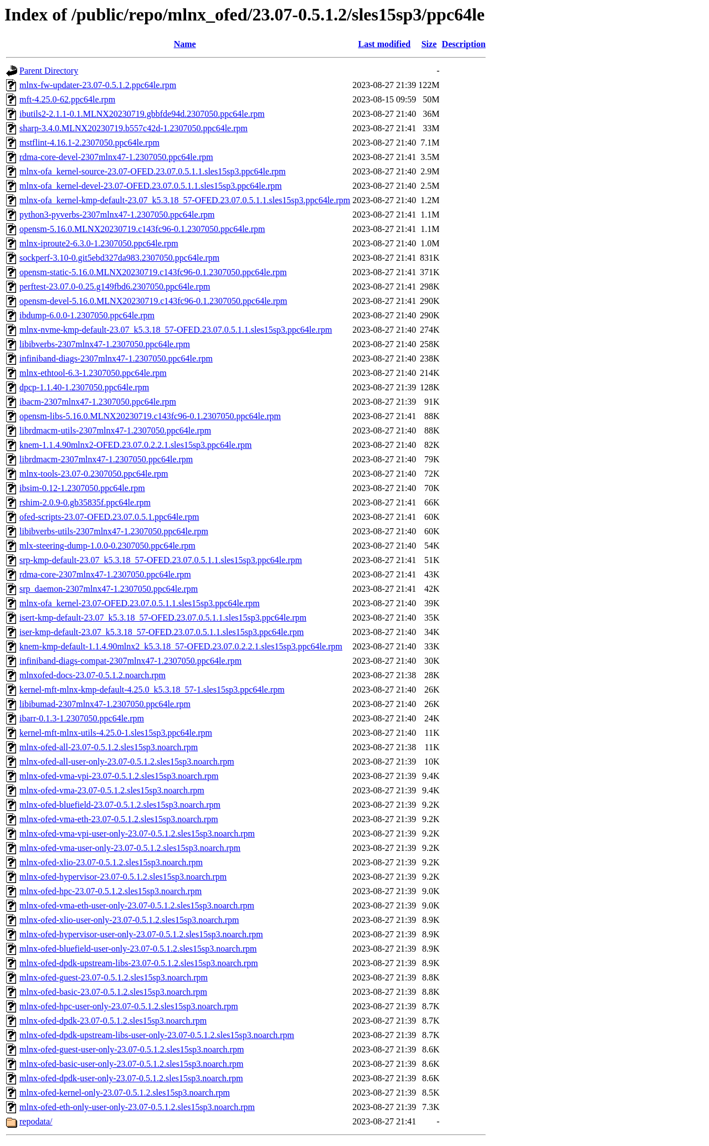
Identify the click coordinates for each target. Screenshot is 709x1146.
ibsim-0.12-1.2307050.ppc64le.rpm (82, 488)
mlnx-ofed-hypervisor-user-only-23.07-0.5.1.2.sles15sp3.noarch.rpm (141, 934)
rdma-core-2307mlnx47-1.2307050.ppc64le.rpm (105, 574)
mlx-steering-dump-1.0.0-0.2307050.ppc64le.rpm (107, 545)
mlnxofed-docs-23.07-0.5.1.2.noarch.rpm (92, 675)
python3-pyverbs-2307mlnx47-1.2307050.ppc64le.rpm (116, 214)
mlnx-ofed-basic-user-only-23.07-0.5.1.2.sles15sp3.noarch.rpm (131, 1063)
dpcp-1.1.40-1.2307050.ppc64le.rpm (84, 387)
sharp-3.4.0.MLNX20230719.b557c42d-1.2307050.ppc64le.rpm (133, 128)
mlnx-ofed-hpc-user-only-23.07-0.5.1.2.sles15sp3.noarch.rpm (128, 1006)
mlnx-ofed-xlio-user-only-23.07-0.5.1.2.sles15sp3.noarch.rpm (129, 920)
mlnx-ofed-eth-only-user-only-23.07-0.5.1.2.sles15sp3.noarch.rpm (137, 1107)
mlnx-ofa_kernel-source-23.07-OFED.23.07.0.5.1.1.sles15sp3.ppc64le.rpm (152, 171)
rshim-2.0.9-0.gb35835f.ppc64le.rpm (85, 502)
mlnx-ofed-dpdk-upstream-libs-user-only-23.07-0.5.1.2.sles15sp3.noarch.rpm (156, 1035)
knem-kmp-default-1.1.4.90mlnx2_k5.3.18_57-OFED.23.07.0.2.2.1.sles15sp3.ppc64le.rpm (180, 646)
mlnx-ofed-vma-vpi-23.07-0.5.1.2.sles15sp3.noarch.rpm (118, 776)
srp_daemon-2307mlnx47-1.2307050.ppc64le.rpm (108, 588)
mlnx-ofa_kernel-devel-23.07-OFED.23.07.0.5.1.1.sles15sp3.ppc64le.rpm (150, 185)
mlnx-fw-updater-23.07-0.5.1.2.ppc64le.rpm (97, 85)
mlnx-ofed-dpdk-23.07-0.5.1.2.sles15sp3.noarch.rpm (113, 1020)
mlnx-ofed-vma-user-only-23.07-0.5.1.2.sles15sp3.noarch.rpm (129, 848)
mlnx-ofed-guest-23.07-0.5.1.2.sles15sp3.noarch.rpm (113, 977)
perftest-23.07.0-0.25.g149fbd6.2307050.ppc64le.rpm (114, 286)
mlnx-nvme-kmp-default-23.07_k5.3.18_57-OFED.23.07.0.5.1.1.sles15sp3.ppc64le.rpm (175, 329)
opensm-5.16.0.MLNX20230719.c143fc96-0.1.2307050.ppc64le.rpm (142, 229)
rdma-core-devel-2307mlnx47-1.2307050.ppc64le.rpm (116, 157)
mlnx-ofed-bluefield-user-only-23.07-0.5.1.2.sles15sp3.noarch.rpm (137, 948)
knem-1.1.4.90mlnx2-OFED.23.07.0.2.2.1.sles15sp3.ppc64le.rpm (135, 445)
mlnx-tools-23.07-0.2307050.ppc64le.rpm (93, 473)
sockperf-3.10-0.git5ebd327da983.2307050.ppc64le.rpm (119, 257)
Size (429, 44)
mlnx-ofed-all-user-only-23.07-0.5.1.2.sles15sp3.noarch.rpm (126, 761)
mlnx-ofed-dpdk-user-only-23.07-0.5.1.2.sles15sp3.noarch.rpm (131, 1078)
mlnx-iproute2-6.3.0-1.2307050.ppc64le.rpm (98, 243)
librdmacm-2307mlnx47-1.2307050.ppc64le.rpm (106, 459)
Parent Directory (48, 70)
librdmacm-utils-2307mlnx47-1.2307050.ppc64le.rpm (115, 430)
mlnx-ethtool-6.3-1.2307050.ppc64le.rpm (93, 373)
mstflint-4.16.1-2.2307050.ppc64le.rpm (89, 142)
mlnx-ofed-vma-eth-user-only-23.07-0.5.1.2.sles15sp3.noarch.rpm (136, 905)
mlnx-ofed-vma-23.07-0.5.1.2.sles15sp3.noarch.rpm (111, 790)
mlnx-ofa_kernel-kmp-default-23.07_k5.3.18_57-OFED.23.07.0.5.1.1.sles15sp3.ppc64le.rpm (184, 200)
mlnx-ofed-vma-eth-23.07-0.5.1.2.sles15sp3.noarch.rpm (118, 819)
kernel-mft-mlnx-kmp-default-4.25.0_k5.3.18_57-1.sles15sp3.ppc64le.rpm (152, 689)
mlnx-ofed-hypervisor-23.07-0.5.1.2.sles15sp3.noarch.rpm (123, 876)
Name (185, 44)
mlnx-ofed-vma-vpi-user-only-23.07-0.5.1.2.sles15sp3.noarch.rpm (137, 833)
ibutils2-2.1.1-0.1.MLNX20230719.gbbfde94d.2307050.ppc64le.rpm (142, 113)
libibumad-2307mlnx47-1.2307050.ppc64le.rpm (105, 704)
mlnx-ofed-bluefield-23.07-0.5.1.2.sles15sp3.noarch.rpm (119, 804)
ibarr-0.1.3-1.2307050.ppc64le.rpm (81, 718)
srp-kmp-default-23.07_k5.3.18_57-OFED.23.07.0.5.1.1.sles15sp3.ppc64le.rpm (160, 560)
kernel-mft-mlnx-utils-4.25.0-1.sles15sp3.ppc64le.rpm (115, 732)
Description (464, 44)
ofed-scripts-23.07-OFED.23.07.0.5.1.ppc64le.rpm (109, 517)
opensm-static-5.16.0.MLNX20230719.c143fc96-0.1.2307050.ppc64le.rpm (153, 272)
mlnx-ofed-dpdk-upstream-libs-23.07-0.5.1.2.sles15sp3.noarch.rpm (138, 963)
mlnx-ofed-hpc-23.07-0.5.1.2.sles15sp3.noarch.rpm (110, 891)
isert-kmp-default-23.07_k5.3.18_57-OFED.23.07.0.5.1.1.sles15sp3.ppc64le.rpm (162, 617)
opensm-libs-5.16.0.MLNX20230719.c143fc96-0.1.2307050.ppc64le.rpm (150, 416)
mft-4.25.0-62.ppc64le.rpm (67, 99)
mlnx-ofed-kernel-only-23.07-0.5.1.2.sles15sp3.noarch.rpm (124, 1092)
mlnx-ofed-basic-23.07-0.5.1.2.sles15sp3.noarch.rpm (113, 992)
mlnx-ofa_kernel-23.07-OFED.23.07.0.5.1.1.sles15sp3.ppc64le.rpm (139, 603)
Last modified (384, 44)
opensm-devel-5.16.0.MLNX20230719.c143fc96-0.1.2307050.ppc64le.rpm (153, 301)
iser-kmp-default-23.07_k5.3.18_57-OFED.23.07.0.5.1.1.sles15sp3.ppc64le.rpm (161, 632)
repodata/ (36, 1121)
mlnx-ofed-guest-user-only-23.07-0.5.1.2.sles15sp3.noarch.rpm (131, 1049)
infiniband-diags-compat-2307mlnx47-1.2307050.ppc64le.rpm (130, 660)
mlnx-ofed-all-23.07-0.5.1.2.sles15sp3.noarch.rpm (108, 747)
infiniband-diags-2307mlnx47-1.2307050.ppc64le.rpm (116, 358)
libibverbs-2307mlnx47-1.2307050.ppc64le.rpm (104, 344)
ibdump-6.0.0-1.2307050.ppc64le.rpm (87, 315)
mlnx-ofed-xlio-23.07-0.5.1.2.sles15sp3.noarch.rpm (111, 862)
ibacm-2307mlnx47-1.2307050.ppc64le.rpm (97, 401)
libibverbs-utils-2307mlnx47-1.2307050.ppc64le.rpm (113, 531)
